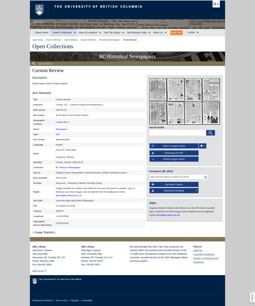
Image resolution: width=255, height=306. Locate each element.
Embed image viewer (168, 159)
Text (58, 134)
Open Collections (52, 46)
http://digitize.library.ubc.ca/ (68, 195)
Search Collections (62, 32)
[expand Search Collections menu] (75, 32)
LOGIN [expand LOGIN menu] (191, 32)
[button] (45, 270)
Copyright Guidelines (204, 254)
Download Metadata (174, 190)
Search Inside (156, 127)
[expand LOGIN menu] (198, 32)
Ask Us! (177, 32)
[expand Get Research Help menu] (149, 32)
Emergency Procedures (42, 300)
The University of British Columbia (39, 9)
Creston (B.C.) (62, 122)
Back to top (39, 270)
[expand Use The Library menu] (123, 32)
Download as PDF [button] (167, 153)
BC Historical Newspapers (68, 167)
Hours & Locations (88, 32)
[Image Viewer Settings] (203, 146)
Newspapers (61, 129)
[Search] (210, 133)
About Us (158, 32)
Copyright (74, 300)
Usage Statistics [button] (43, 232)
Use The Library (112, 32)
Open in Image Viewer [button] (168, 146)
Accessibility (87, 300)
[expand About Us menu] (166, 32)
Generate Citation (167, 184)
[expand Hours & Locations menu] (100, 32)
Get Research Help (137, 32)
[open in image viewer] (158, 89)
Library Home (41, 32)
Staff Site (198, 250)
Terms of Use (61, 300)
